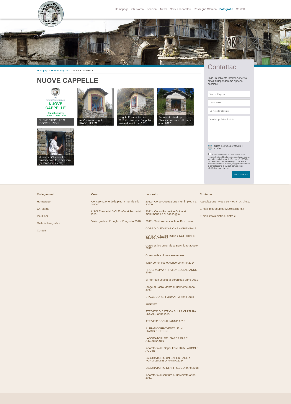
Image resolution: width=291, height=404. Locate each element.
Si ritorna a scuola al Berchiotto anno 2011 (172, 279)
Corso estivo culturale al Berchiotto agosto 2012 (172, 247)
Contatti (241, 9)
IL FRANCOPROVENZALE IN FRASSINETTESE (164, 329)
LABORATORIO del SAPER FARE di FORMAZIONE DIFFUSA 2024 (168, 359)
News (163, 9)
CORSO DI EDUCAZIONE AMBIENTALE (171, 228)
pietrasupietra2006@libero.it (226, 208)
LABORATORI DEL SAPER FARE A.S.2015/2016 (166, 339)
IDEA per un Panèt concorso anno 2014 (170, 262)
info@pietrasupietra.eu (223, 216)
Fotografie (226, 9)
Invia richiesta (241, 174)
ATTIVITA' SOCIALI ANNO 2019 (165, 321)
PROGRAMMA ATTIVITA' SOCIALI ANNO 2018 (171, 271)
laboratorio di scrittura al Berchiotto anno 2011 (170, 376)
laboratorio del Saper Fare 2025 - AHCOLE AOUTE (172, 349)
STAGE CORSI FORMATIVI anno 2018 (170, 296)
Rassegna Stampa (205, 9)
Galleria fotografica (60, 70)
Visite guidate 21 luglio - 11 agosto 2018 (116, 221)
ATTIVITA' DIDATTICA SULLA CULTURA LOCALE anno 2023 (171, 312)
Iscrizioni (151, 9)
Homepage (121, 9)
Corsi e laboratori (180, 9)
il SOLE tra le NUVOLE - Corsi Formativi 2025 (116, 212)
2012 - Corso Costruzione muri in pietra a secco (171, 203)
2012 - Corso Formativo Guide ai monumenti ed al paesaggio (166, 212)
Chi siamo (137, 9)
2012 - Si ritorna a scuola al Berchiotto (169, 221)
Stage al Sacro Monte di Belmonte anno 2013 (170, 288)
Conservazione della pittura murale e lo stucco (115, 203)
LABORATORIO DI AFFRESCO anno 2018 (172, 367)
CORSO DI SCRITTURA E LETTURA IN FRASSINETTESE (170, 237)
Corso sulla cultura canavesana (165, 255)
